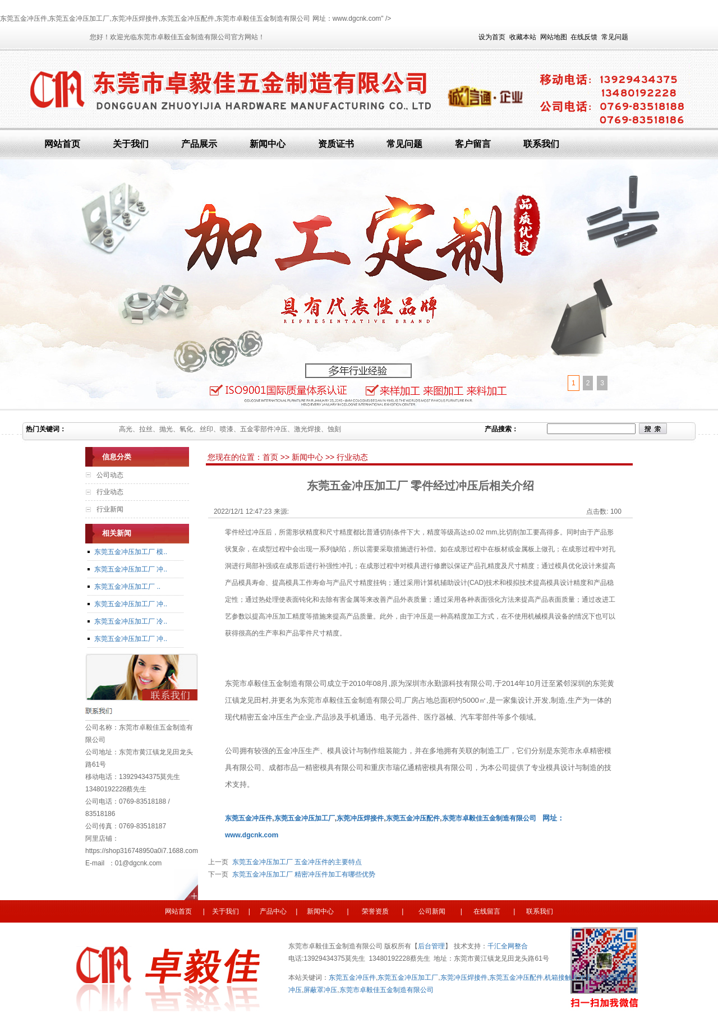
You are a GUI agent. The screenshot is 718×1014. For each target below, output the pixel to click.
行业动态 (109, 492)
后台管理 (431, 946)
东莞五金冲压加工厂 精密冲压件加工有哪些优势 (301, 874)
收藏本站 (522, 37)
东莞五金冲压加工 (301, 818)
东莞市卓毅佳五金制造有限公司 (489, 818)
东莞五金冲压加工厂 (408, 977)
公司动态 (109, 475)
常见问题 (614, 37)
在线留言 (486, 911)
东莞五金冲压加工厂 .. (127, 587)
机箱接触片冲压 (568, 977)
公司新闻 (431, 911)
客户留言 (473, 144)
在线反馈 (583, 37)
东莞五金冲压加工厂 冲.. (130, 569)
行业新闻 (109, 509)
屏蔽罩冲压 (320, 990)
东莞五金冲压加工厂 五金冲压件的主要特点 (295, 862)
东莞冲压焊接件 (463, 977)
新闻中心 (268, 144)
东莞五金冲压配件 (516, 977)
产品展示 (199, 144)
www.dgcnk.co (248, 835)
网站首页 (62, 144)
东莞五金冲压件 (352, 977)
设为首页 (491, 37)
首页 (271, 457)
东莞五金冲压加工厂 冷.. (130, 621)
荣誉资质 (378, 911)
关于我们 (131, 144)
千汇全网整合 (507, 946)
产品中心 (273, 911)
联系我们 (541, 144)
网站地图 (553, 37)
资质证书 (336, 144)
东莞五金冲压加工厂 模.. (130, 552)
